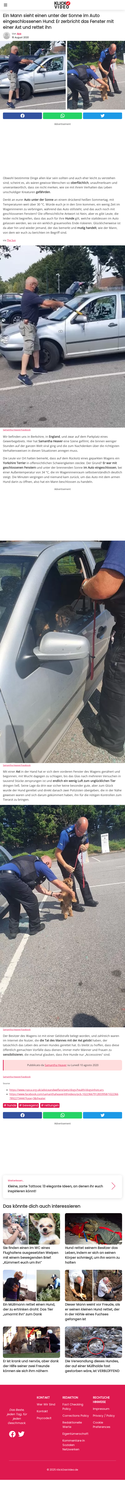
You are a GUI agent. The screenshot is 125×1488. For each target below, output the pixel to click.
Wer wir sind (46, 1404)
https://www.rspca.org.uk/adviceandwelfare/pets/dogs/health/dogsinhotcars (56, 1090)
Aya (19, 33)
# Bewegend (28, 1105)
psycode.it (44, 1418)
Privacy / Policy (104, 1416)
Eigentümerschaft (75, 1434)
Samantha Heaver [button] (56, 1065)
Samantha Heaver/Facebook (17, 429)
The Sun (11, 240)
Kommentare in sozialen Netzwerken (73, 1444)
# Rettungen (50, 1105)
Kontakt (42, 1411)
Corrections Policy (75, 1416)
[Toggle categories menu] (5, 5)
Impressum (101, 1409)
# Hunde (10, 1105)
